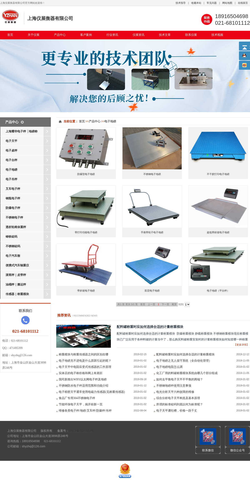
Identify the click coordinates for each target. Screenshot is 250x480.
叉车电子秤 (13, 188)
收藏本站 (196, 2)
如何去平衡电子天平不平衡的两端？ (179, 379)
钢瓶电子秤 (13, 198)
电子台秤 (11, 160)
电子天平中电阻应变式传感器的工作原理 (85, 366)
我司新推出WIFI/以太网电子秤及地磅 (83, 379)
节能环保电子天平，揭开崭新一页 (80, 404)
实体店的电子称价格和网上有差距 (80, 373)
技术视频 (217, 34)
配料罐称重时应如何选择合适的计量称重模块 (150, 327)
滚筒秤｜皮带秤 (16, 275)
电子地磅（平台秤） (218, 290)
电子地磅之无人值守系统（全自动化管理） (184, 360)
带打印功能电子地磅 (86, 232)
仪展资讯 (138, 34)
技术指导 (181, 2)
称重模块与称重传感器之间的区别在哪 (83, 354)
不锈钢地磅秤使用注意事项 (173, 385)
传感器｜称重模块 (17, 294)
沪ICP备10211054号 (81, 430)
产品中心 (60, 34)
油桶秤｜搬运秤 (16, 284)
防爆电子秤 (13, 208)
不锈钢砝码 (13, 246)
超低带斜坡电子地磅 (218, 232)
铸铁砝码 (11, 236)
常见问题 (212, 2)
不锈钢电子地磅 (152, 174)
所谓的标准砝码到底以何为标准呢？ (179, 404)
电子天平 (11, 141)
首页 (10, 34)
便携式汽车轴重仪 (17, 265)
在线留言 (243, 2)
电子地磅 (11, 169)
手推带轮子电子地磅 (152, 232)
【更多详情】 (241, 344)
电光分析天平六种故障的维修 (175, 391)
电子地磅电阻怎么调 (169, 366)
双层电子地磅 (152, 290)
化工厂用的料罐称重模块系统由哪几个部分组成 (187, 373)
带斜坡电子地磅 (86, 290)
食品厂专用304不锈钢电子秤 (77, 398)
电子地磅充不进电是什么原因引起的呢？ (85, 360)
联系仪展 (191, 34)
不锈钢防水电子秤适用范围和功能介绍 (83, 385)
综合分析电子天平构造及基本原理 (178, 398)
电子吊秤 (11, 179)
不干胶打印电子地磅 (218, 174)
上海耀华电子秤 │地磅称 (22, 131)
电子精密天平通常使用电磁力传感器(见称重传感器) (92, 391)
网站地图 (227, 2)
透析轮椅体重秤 (16, 227)
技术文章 (165, 34)
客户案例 (86, 34)
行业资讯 (112, 34)
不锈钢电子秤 (14, 217)
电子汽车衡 (13, 255)
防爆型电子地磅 (86, 174)
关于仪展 (33, 34)
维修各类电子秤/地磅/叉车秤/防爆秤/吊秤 (85, 410)
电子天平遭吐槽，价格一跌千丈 (176, 410)
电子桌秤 (11, 150)
